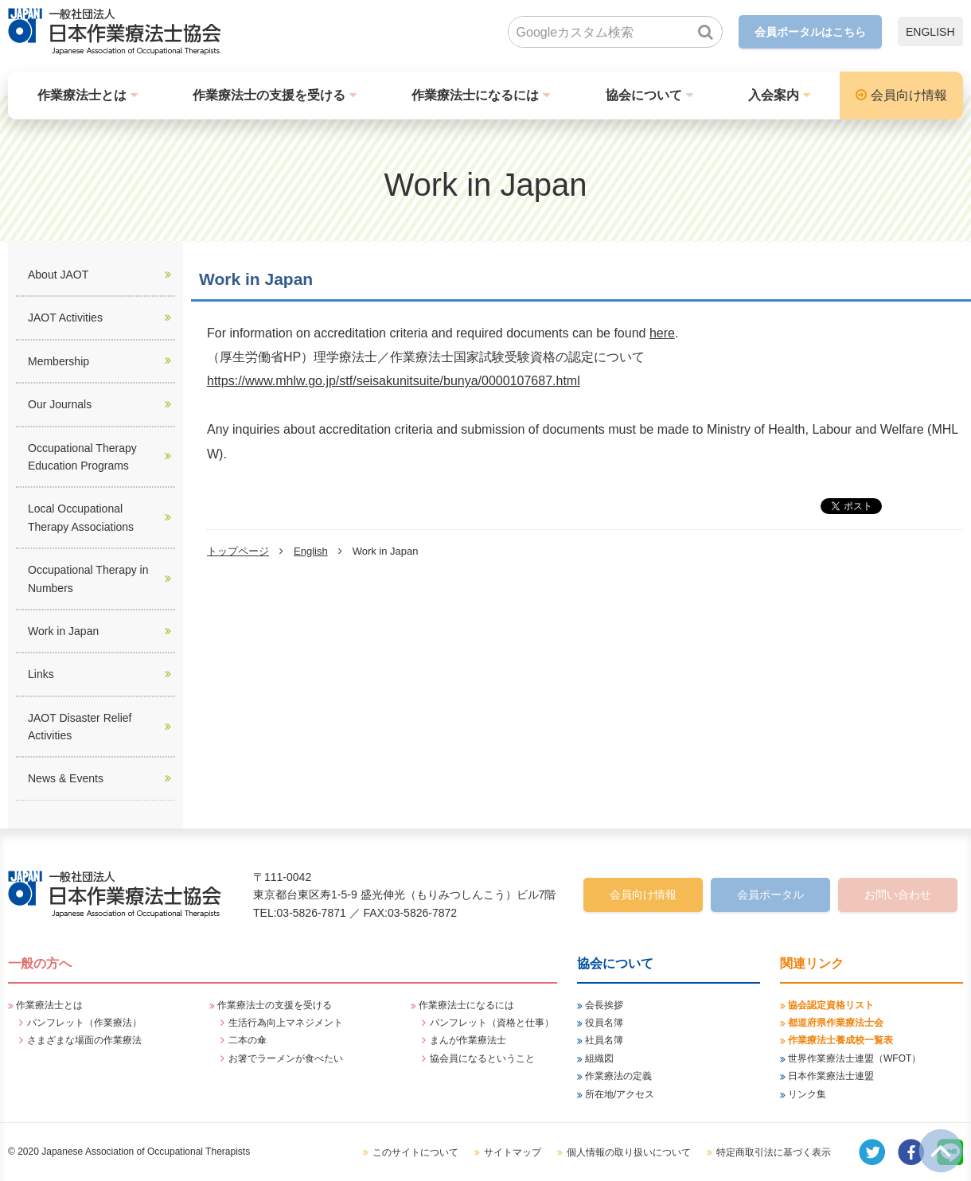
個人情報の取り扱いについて (629, 1152)
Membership (58, 361)
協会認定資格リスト (831, 1005)
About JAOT (58, 274)
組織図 (599, 1058)
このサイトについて (415, 1152)
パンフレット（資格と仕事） (492, 1022)
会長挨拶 (604, 1005)
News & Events (65, 778)
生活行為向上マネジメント (285, 1022)
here (662, 333)
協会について (644, 95)
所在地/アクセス (619, 1094)
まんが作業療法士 (468, 1040)
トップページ (238, 551)
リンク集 (807, 1094)
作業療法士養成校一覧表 (840, 1040)
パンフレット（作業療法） (84, 1022)
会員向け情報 (909, 95)
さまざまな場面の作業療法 (84, 1040)
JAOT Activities (65, 317)
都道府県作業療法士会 (835, 1022)
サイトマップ (512, 1152)
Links (41, 674)
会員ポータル (770, 894)
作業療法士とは (82, 95)
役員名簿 (604, 1022)
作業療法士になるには (475, 95)
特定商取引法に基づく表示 (773, 1152)
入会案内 (773, 95)
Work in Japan (63, 631)
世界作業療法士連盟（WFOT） (854, 1058)
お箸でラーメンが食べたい (285, 1058)
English (311, 551)
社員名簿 (604, 1040)
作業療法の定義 (618, 1076)
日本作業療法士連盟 (831, 1076)
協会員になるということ (482, 1058)
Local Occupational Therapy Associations (81, 517)
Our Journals (60, 404)
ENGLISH (930, 31)
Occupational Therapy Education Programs (82, 457)
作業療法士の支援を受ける (269, 95)
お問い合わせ (897, 894)
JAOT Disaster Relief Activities (79, 726)
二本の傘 (247, 1040)
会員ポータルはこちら (810, 31)
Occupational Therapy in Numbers (88, 578)
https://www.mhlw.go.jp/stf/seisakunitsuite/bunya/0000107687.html (393, 381)
